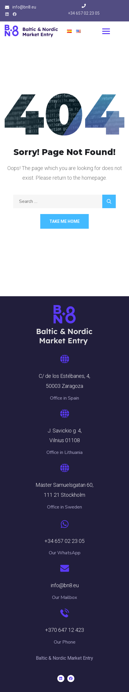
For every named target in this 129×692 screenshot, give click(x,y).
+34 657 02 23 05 (84, 13)
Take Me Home (64, 221)
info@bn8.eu (24, 7)
